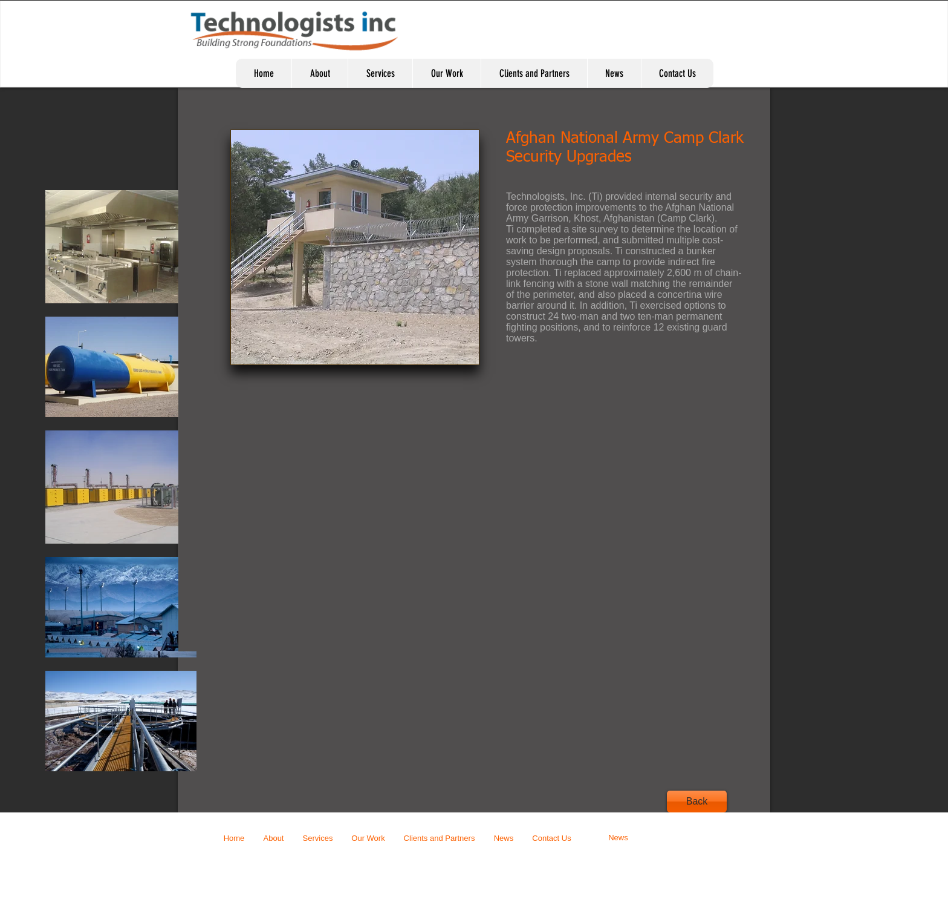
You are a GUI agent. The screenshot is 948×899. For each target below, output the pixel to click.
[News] (618, 838)
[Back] (697, 801)
